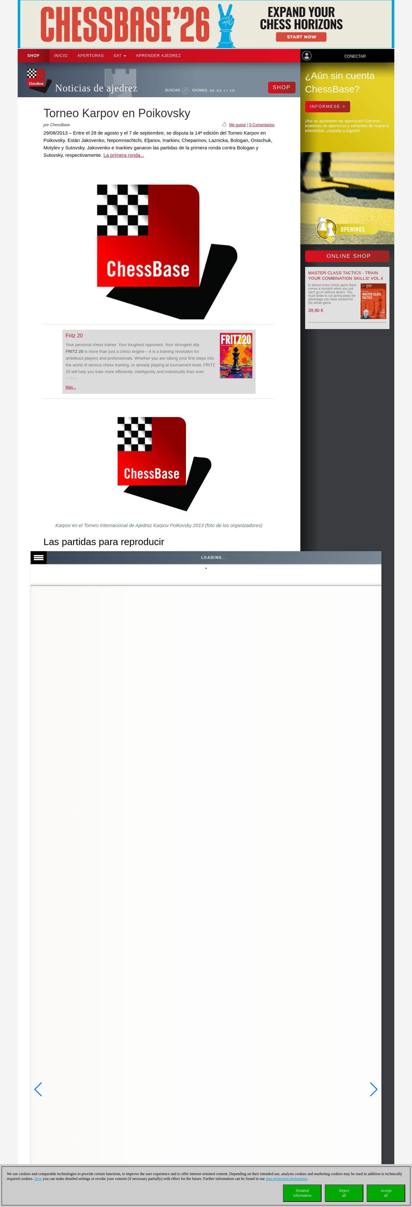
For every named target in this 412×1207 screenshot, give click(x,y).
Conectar (355, 56)
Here (38, 1178)
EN (219, 90)
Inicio (61, 55)
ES (226, 90)
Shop (33, 55)
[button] (38, 1089)
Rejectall (344, 1193)
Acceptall (385, 1193)
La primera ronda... (123, 155)
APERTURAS (91, 55)
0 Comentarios (261, 125)
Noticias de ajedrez (96, 88)
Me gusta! (237, 125)
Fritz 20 (74, 335)
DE (212, 90)
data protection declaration (286, 1178)
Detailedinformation (302, 1193)
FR (232, 90)
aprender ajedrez (158, 55)
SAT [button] (120, 55)
